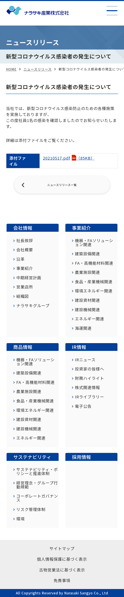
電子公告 (83, 406)
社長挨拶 (24, 241)
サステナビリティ (32, 456)
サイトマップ (62, 548)
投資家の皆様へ (89, 369)
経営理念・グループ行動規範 (37, 485)
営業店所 (24, 287)
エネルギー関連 (89, 319)
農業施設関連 (87, 272)
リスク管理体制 (31, 509)
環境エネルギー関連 (93, 291)
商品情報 (22, 347)
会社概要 (24, 250)
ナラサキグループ (32, 306)
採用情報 (81, 456)
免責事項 (62, 580)
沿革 (20, 259)
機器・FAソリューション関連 (94, 243)
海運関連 (83, 328)
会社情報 (22, 227)
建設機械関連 (87, 310)
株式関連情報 (87, 387)
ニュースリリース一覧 (62, 185)
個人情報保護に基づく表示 (62, 559)
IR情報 (79, 347)
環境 (20, 519)
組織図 (22, 296)
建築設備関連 (87, 254)
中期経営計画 (28, 278)
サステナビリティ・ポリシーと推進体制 (37, 471)
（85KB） (69, 158)
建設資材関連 (87, 300)
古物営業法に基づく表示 (62, 570)
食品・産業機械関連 (93, 282)
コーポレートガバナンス (37, 498)
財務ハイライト (89, 378)
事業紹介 (24, 268)
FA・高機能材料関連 (94, 263)
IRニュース (85, 360)
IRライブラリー (89, 397)
